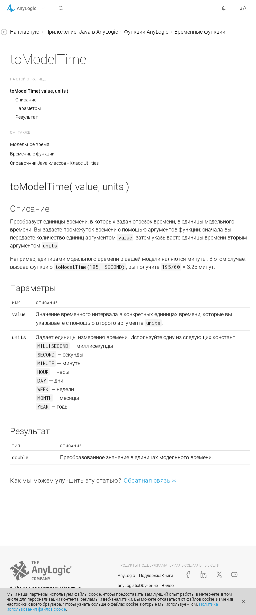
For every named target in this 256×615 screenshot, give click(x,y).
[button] (34, 8)
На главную (24, 32)
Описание (25, 99)
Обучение (148, 585)
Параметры (28, 108)
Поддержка (150, 575)
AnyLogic (126, 575)
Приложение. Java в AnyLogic (81, 32)
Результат (26, 117)
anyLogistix (128, 585)
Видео (168, 585)
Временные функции (199, 32)
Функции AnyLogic (146, 32)
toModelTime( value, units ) (39, 91)
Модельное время (29, 144)
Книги (167, 575)
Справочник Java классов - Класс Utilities (54, 163)
